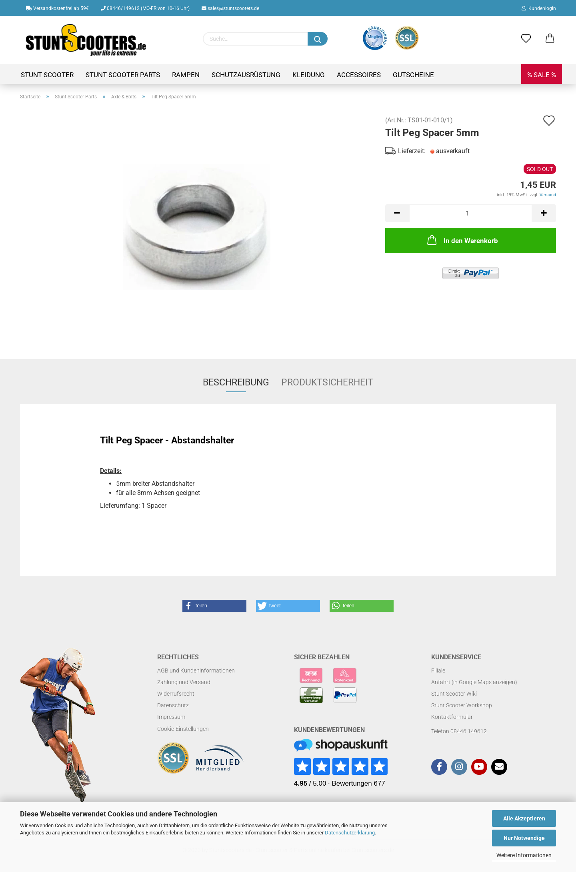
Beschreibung (236, 382)
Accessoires (359, 75)
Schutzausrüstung (246, 75)
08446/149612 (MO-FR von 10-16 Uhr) (145, 8)
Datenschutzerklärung (350, 833)
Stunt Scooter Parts (123, 75)
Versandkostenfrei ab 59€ (57, 8)
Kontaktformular (452, 717)
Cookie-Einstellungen (183, 729)
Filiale (438, 670)
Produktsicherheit (327, 382)
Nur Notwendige (524, 838)
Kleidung (308, 75)
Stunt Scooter (47, 75)
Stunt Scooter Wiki (454, 693)
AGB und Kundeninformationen (196, 670)
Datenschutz (173, 705)
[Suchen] (318, 39)
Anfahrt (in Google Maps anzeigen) (474, 682)
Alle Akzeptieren (524, 818)
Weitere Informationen (524, 855)
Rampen (186, 75)
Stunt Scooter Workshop (461, 705)
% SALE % (541, 75)
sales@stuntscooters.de (230, 8)
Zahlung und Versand (183, 682)
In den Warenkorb (462, 239)
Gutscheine (413, 75)
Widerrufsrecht (175, 693)
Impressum (171, 717)
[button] (214, 606)
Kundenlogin (539, 8)
